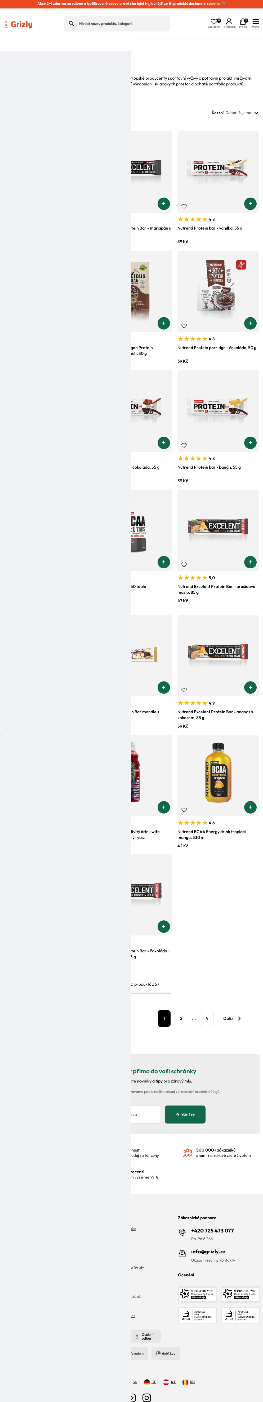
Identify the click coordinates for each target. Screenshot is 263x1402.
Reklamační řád (16, 1264)
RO (188, 1369)
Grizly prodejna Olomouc (24, 1273)
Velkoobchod (101, 1264)
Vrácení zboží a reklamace (25, 1225)
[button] (77, 189)
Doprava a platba (18, 1235)
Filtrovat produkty (99, 1004)
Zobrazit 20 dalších (40, 1004)
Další (228, 1004)
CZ (74, 1369)
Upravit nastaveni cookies (112, 1302)
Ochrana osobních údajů (24, 1244)
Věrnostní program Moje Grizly (117, 1254)
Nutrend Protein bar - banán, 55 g (209, 453)
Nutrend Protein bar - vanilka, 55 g (209, 214)
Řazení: (236, 99)
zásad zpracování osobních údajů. (193, 1077)
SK (131, 1369)
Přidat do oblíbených (10, 192)
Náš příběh (99, 1225)
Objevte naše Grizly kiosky (113, 1215)
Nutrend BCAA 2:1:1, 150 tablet (119, 572)
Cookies (97, 1293)
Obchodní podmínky (107, 1273)
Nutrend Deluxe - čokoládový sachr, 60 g (42, 817)
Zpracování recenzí (19, 1254)
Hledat (71, 16)
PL (112, 1369)
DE (150, 1369)
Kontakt (10, 1283)
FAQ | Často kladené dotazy (27, 1215)
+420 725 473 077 (212, 1217)
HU (93, 1369)
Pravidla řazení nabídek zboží (115, 1283)
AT (169, 1369)
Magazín (98, 1244)
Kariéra (97, 1235)
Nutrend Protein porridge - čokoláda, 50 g (216, 333)
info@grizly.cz (208, 1238)
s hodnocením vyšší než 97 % (134, 1161)
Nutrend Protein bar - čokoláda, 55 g (125, 453)
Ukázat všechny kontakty (213, 1247)
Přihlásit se (185, 1100)
